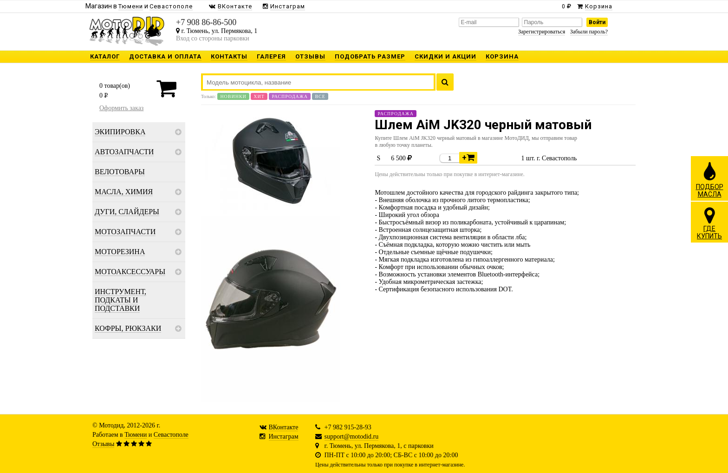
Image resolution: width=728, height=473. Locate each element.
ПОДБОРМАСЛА (709, 179)
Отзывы (103, 443)
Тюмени (135, 434)
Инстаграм (284, 436)
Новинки (233, 96)
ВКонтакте (284, 427)
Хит (259, 96)
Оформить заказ (121, 108)
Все (320, 96)
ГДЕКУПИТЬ (709, 223)
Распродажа (290, 96)
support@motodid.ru (352, 436)
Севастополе (171, 434)
